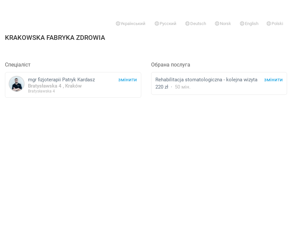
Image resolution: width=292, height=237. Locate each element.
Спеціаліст (18, 65)
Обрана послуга (170, 65)
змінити (273, 80)
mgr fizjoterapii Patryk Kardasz (73, 84)
